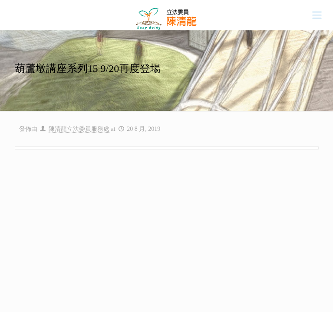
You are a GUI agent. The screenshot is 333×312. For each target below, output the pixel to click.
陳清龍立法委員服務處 (79, 129)
